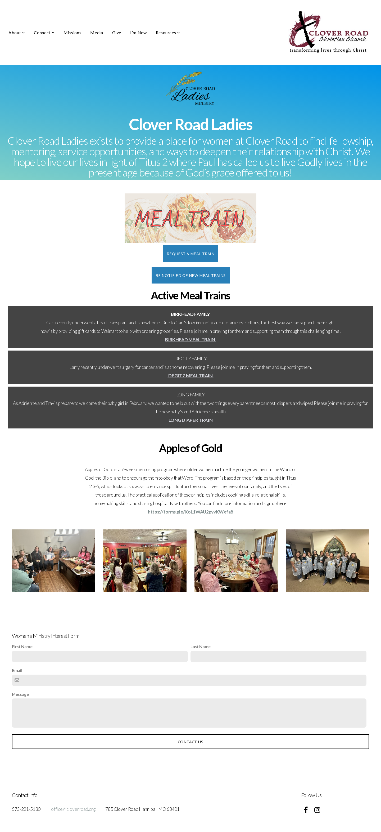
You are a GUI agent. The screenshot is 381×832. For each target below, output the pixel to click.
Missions (72, 32)
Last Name (200, 646)
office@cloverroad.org (73, 809)
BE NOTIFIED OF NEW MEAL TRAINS (191, 275)
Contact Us (190, 741)
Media (96, 32)
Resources (168, 32)
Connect (44, 32)
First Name (22, 646)
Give (116, 32)
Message (20, 694)
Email (17, 670)
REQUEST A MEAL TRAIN (190, 253)
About (16, 32)
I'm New (138, 32)
